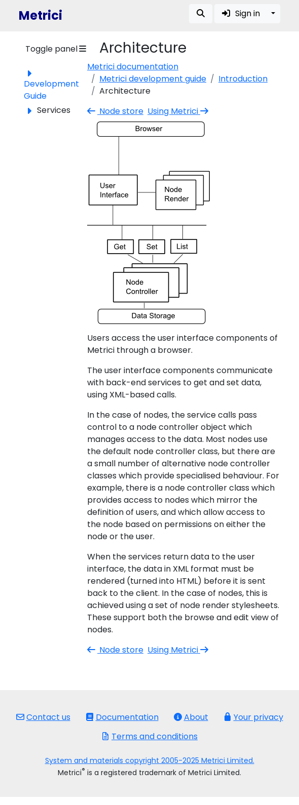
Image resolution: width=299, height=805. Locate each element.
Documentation (122, 717)
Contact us (43, 717)
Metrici (40, 15)
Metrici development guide (152, 79)
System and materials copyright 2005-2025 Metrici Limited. (149, 760)
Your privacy (253, 717)
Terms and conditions (149, 736)
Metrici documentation (132, 66)
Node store (115, 111)
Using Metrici (178, 111)
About (191, 717)
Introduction (243, 79)
